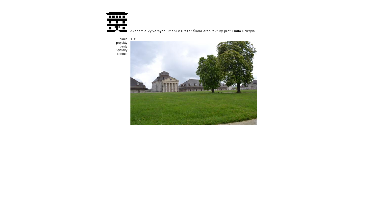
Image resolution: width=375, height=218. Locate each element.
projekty (121, 42)
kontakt (122, 54)
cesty (123, 46)
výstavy (122, 50)
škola (123, 39)
